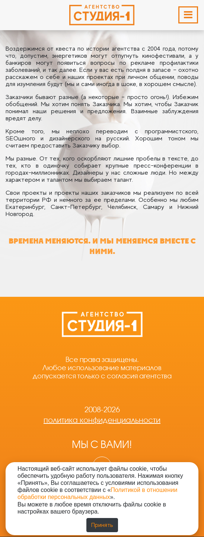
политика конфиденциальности (102, 420)
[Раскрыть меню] (188, 14)
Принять (102, 525)
